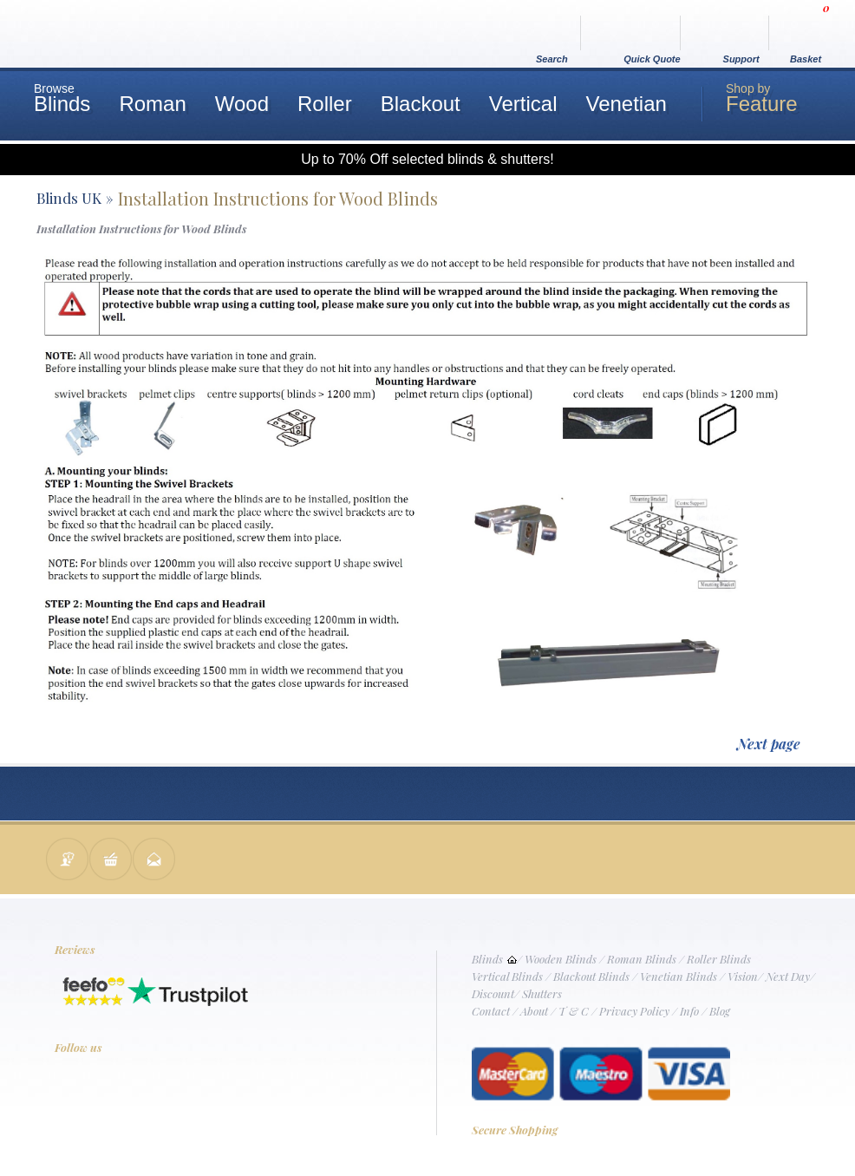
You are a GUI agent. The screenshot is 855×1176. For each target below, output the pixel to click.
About (534, 1010)
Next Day (788, 976)
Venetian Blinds (678, 976)
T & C (573, 1010)
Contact (491, 1010)
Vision (743, 976)
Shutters (542, 993)
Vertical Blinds (507, 976)
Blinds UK (68, 198)
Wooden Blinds (561, 958)
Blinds (487, 958)
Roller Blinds (719, 958)
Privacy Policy (634, 1010)
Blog (719, 1010)
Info (689, 1010)
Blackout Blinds (591, 976)
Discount (493, 993)
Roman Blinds (641, 958)
